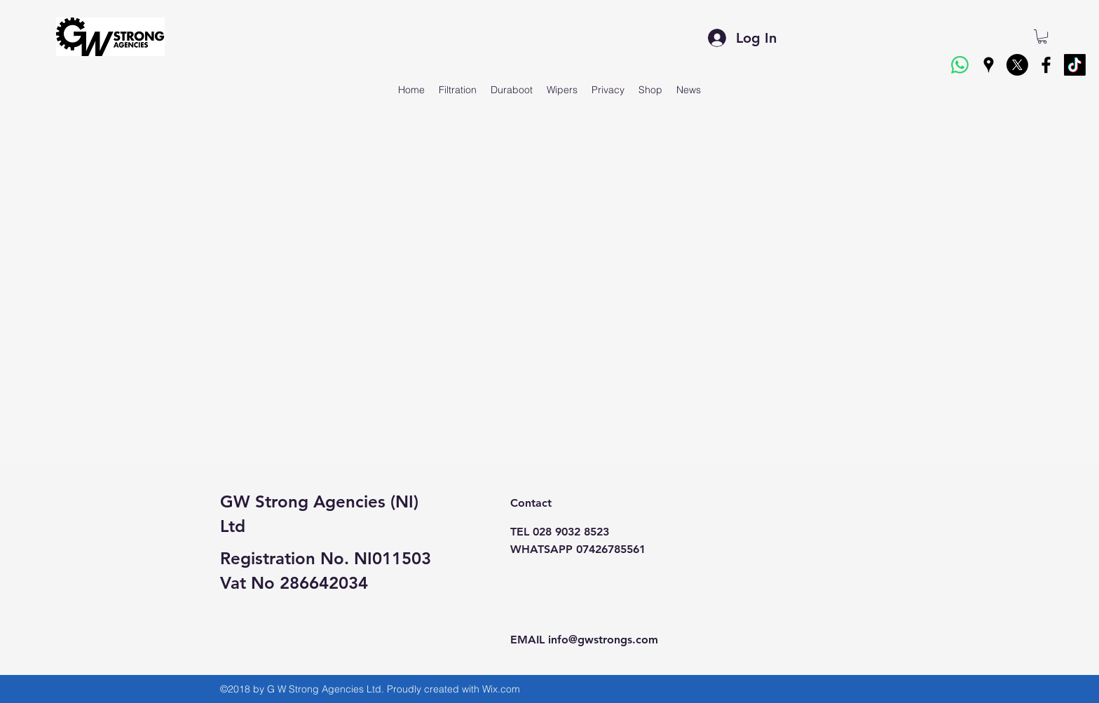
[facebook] (1046, 65)
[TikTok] (1075, 65)
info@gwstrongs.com (603, 639)
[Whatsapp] (960, 65)
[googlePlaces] (988, 65)
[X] (1017, 65)
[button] (1042, 36)
